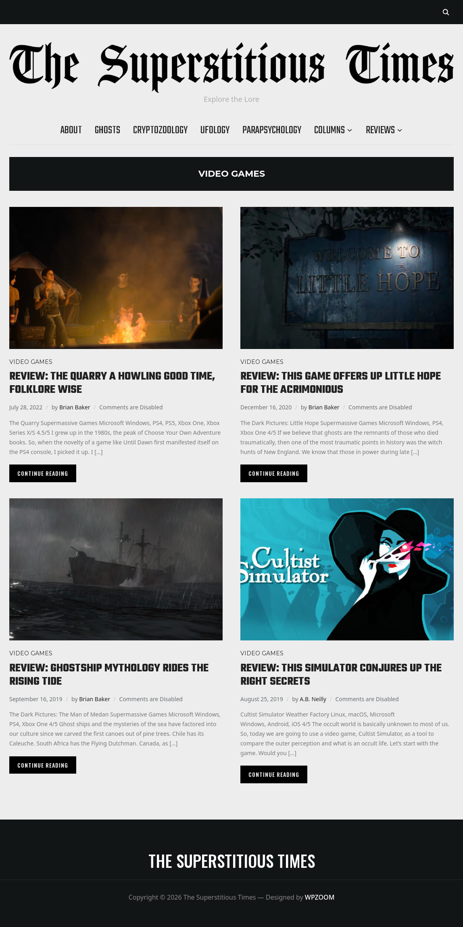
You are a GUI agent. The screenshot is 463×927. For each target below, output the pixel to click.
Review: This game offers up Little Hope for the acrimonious (340, 383)
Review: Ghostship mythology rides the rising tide (109, 675)
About (71, 130)
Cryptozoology (160, 130)
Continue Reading (42, 473)
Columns (329, 130)
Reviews (380, 130)
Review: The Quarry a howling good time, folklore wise (112, 383)
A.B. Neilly (313, 699)
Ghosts (107, 130)
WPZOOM (319, 897)
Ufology (214, 130)
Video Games (30, 361)
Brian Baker (74, 407)
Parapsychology (271, 130)
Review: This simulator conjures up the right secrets (341, 675)
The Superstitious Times (231, 861)
